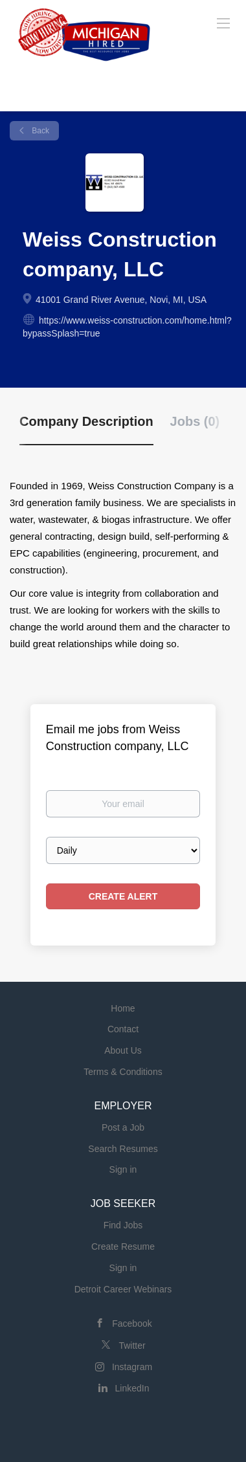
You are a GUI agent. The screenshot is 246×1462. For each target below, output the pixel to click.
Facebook (131, 1323)
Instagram (132, 1367)
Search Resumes (122, 1149)
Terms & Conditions (123, 1072)
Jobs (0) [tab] (195, 421)
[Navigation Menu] (223, 22)
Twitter (131, 1345)
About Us (123, 1050)
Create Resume (123, 1246)
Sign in (123, 1169)
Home (123, 1008)
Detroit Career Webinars (123, 1289)
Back (39, 130)
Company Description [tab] (86, 421)
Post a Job (123, 1127)
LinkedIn (132, 1388)
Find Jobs (123, 1225)
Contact (123, 1029)
